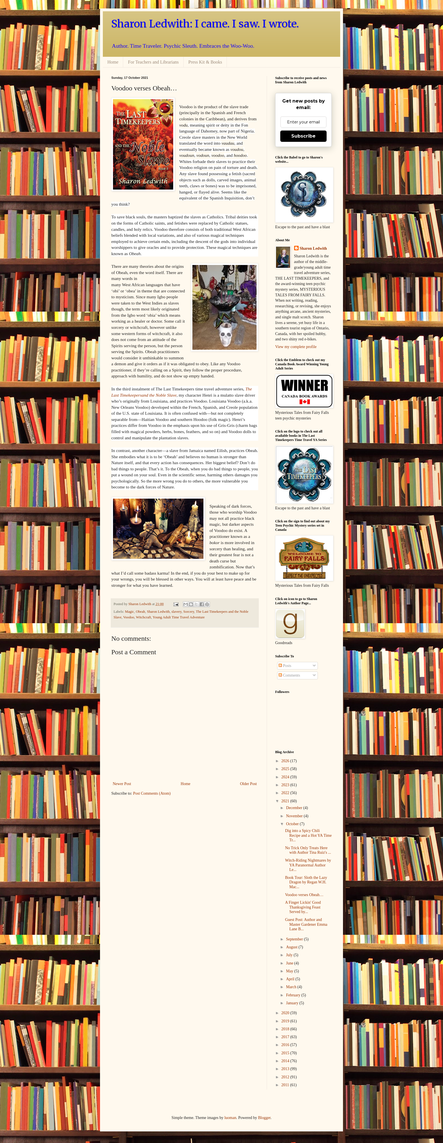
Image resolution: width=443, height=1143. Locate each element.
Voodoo (128, 617)
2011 (285, 1085)
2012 (285, 1077)
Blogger (264, 1118)
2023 (285, 785)
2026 (285, 761)
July (290, 955)
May (290, 971)
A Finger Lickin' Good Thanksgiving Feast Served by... (303, 907)
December (294, 808)
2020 (285, 1013)
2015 (285, 1053)
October (293, 824)
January (292, 1003)
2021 (285, 801)
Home (112, 62)
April (290, 979)
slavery (176, 612)
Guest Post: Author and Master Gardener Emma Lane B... (306, 924)
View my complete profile (296, 347)
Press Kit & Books (205, 62)
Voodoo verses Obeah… (304, 895)
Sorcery (188, 612)
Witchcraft (143, 617)
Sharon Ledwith (140, 604)
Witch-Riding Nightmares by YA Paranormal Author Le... (308, 865)
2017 (285, 1037)
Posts (285, 666)
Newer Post (122, 784)
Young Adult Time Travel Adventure (179, 617)
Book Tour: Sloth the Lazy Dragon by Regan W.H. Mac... (306, 882)
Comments (289, 675)
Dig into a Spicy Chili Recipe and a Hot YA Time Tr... (308, 835)
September (295, 939)
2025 (285, 769)
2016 (285, 1045)
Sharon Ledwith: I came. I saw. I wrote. (205, 24)
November (295, 816)
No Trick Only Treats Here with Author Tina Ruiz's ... (308, 850)
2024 (285, 777)
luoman (230, 1118)
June (290, 963)
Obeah (140, 612)
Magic (129, 612)
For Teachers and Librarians (153, 62)
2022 (285, 793)
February (293, 995)
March (291, 987)
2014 (285, 1061)
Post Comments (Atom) (152, 793)
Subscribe (303, 136)
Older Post (248, 784)
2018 (285, 1029)
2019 (285, 1021)
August (292, 947)
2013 (285, 1069)
